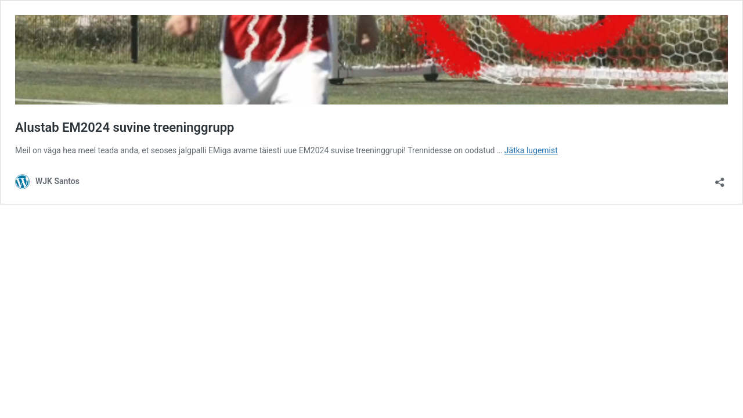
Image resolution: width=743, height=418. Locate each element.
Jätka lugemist (531, 150)
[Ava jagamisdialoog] (720, 179)
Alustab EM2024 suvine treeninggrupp (124, 127)
